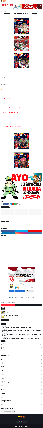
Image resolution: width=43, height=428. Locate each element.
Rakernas (21, 385)
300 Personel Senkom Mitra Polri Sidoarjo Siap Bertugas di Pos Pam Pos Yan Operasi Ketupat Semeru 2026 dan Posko (22, 338)
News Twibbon (21, 381)
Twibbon (5, 11)
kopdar (21, 367)
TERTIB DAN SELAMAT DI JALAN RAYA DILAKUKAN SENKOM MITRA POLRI (17, 311)
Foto (21, 352)
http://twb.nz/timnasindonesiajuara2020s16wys (10, 112)
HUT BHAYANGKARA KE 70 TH (21, 354)
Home (16, 426)
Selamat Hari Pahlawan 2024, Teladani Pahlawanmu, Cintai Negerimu (34, 217)
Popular (7, 304)
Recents (21, 304)
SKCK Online (21, 394)
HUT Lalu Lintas (21, 358)
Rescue (21, 386)
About (19, 426)
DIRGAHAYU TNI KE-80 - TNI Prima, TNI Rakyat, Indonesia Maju (7, 216)
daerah (21, 346)
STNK (21, 397)
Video (21, 405)
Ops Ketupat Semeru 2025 (21, 382)
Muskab (21, 375)
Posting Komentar (4, 223)
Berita (21, 344)
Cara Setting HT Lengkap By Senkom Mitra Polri (14, 307)
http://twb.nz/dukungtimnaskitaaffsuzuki (9, 117)
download (21, 350)
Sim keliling (21, 393)
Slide (21, 396)
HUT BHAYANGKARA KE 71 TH (21, 355)
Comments (35, 304)
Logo (21, 370)
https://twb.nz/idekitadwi (6, 98)
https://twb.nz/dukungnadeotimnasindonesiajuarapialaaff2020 (13, 126)
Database (21, 347)
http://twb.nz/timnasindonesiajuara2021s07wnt (10, 103)
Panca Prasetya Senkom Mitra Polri (12, 315)
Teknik (21, 399)
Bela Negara (21, 343)
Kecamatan (21, 365)
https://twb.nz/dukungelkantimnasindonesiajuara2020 (11, 131)
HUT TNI (21, 362)
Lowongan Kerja (21, 373)
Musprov (21, 377)
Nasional (21, 378)
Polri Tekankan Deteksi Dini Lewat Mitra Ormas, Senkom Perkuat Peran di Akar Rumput (16, 327)
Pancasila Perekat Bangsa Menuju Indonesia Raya (21, 216)
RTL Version (26, 426)
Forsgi (21, 351)
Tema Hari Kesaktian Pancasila (21, 400)
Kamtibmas (21, 363)
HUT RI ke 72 (21, 360)
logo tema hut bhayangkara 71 (21, 371)
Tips (21, 403)
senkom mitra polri (21, 390)
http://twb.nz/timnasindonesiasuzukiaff (8, 93)
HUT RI (21, 359)
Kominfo (21, 366)
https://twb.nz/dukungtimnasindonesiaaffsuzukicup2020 (11, 121)
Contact (22, 426)
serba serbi (21, 392)
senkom (21, 389)
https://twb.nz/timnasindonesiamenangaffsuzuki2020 (11, 107)
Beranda (2, 11)
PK (21, 384)
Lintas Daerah (21, 369)
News (21, 380)
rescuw (21, 388)
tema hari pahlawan (21, 401)
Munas (21, 374)
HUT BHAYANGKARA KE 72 (21, 356)
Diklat (21, 348)
